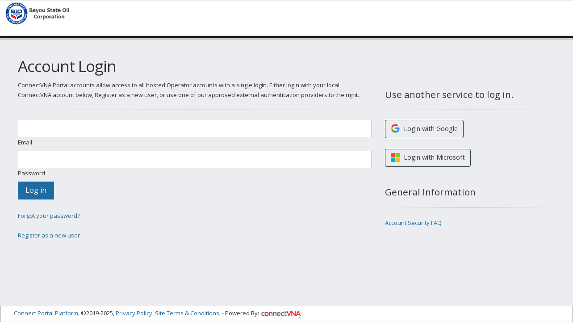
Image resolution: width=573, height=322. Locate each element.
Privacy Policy (134, 312)
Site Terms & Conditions (187, 312)
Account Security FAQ (413, 223)
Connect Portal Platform (46, 312)
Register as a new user (49, 235)
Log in (35, 190)
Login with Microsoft (428, 157)
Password (31, 173)
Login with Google (424, 128)
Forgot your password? (49, 216)
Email (25, 142)
